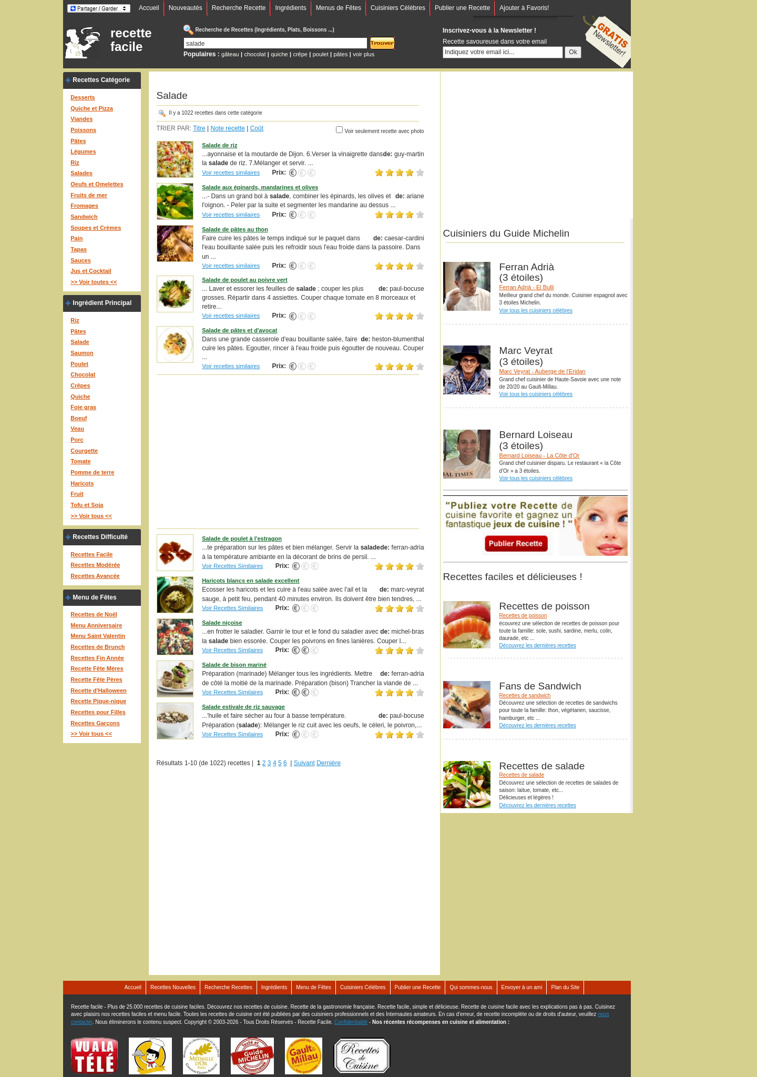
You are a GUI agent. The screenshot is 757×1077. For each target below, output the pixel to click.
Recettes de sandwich (525, 695)
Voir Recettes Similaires (232, 566)
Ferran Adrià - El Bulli (526, 287)
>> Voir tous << (91, 516)
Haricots (82, 483)
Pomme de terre (92, 472)
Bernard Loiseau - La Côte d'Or (539, 455)
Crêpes (80, 385)
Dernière (328, 763)
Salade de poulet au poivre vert (245, 280)
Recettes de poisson (523, 615)
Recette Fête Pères (96, 679)
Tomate (80, 461)
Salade (79, 342)
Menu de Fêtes (94, 597)
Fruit (76, 494)
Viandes (81, 119)
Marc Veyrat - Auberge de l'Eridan (542, 371)
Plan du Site (565, 987)
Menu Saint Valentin (97, 636)
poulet (321, 54)
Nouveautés (185, 8)
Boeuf (78, 418)
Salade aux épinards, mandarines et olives (260, 187)
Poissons (83, 130)
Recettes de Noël (93, 614)
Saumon (81, 353)
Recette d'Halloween (98, 690)
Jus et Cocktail (90, 271)
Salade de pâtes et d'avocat (239, 330)
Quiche (80, 396)
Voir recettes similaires (231, 172)
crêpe (300, 54)
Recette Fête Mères (96, 668)
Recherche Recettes (228, 987)
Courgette (84, 451)
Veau (77, 428)
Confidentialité (350, 1022)
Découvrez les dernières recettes (537, 645)
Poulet (79, 364)
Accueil (149, 8)
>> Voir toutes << (93, 282)
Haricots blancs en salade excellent (250, 580)
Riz (74, 162)
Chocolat (82, 374)
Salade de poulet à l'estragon (242, 538)
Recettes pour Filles (98, 712)
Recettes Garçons (95, 723)
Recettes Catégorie (101, 80)
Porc (76, 439)
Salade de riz (219, 145)
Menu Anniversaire (96, 625)
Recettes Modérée (95, 565)
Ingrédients (290, 8)
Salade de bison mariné (234, 665)
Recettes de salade (522, 775)
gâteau (230, 54)
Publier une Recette (462, 8)
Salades (81, 173)
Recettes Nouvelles (173, 987)
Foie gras (83, 407)
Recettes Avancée (94, 576)
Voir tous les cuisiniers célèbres (536, 310)
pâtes (340, 54)
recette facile (131, 40)
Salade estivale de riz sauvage (243, 707)
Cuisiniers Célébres (398, 8)
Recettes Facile (91, 554)
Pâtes (78, 141)
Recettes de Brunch (97, 647)
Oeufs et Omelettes (96, 184)
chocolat (255, 54)
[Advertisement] (290, 451)
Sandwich (83, 217)
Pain (76, 238)
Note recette (228, 128)
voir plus (363, 54)
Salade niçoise (222, 622)
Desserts (82, 97)
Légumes (83, 151)
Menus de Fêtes (338, 8)
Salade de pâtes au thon (235, 229)
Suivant (304, 763)
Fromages (84, 205)
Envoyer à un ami (522, 987)
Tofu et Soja (86, 505)
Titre (199, 128)
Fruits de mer (88, 195)
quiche (279, 54)
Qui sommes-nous (470, 987)
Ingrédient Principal (102, 303)
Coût (256, 128)
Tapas (78, 249)
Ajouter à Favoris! (524, 8)
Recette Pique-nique (98, 701)
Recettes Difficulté (100, 537)
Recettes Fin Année (97, 658)
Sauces (80, 260)
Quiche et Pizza (91, 108)
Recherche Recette (239, 8)
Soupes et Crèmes (95, 228)
